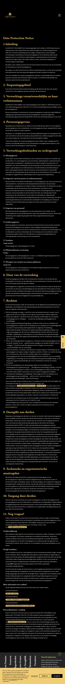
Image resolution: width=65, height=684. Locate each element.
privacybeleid (13, 679)
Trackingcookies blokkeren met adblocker (20, 606)
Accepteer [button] (57, 676)
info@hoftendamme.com (26, 386)
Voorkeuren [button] (34, 676)
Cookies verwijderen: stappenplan (17, 600)
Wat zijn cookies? (12, 594)
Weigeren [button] (45, 676)
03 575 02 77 (41, 386)
